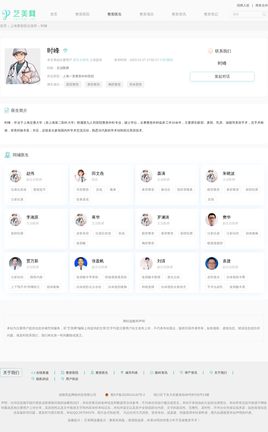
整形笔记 (211, 14)
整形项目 (147, 14)
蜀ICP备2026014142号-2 (125, 395)
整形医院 (82, 14)
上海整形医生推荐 (23, 26)
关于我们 (220, 372)
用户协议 (72, 379)
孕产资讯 (191, 372)
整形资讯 (179, 14)
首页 (53, 14)
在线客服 (42, 372)
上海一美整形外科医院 (78, 76)
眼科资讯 (161, 372)
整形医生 (114, 14)
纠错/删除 (166, 60)
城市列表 (131, 372)
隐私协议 (42, 379)
